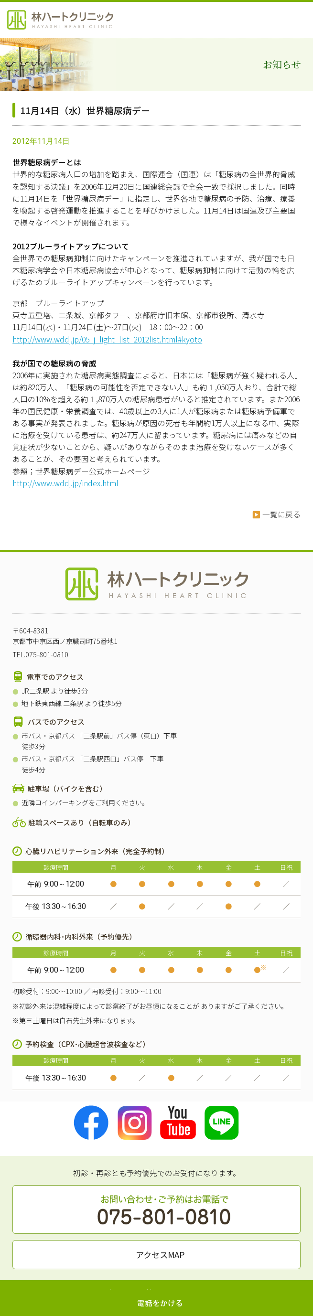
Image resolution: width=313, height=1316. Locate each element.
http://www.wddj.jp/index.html (65, 483)
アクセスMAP (160, 1255)
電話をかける (160, 1302)
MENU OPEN (298, 19)
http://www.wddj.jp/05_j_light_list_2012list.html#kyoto (107, 339)
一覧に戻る (281, 514)
